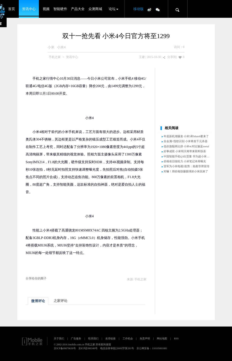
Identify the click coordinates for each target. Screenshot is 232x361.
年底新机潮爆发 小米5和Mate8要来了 (186, 136)
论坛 (112, 9)
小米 (51, 47)
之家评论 (60, 301)
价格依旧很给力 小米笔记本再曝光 (185, 161)
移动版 (138, 9)
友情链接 (110, 338)
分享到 (171, 57)
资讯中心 (29, 9)
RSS (176, 338)
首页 (11, 9)
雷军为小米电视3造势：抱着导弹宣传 (187, 166)
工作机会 (128, 338)
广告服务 (76, 338)
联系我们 (93, 338)
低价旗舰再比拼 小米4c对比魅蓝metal (186, 146)
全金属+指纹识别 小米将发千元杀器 (186, 141)
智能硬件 (60, 9)
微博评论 (38, 301)
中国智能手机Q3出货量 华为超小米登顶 (188, 156)
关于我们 (59, 338)
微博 (149, 9)
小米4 (61, 47)
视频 (46, 9)
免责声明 (145, 338)
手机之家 (55, 57)
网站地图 (162, 338)
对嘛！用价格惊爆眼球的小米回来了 (186, 171)
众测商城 (95, 9)
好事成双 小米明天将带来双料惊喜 (185, 151)
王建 (142, 57)
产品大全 (78, 9)
